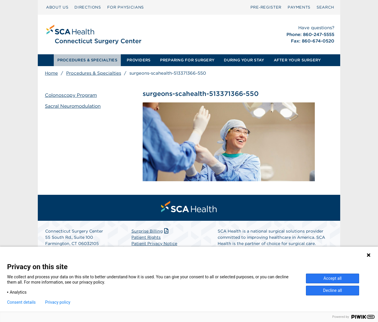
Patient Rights (146, 237)
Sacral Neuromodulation (73, 106)
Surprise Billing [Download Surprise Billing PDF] (150, 231)
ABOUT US (57, 7)
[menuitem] (57, 7)
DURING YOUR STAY (244, 60)
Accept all (332, 278)
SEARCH (325, 7)
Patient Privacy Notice (154, 243)
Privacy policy (57, 302)
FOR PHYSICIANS (125, 7)
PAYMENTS (299, 7)
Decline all (332, 290)
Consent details (21, 302)
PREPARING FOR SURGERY (187, 60)
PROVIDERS (138, 60)
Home (51, 73)
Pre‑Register (265, 7)
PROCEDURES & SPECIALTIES (87, 60)
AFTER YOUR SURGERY (297, 60)
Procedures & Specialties (93, 73)
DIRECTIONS (87, 7)
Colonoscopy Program (71, 95)
